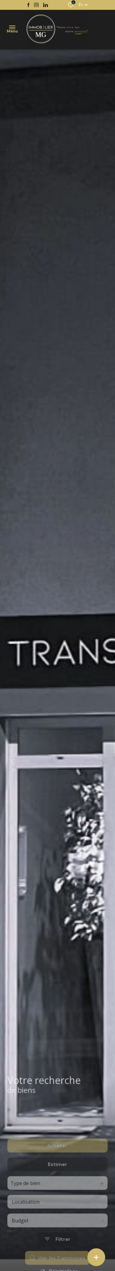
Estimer (57, 1182)
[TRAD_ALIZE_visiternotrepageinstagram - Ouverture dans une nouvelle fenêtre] (36, 5)
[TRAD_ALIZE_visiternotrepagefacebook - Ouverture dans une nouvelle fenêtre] (28, 5)
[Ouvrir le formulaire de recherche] (57, 1257)
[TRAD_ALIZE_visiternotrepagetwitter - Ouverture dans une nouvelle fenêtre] (45, 5)
